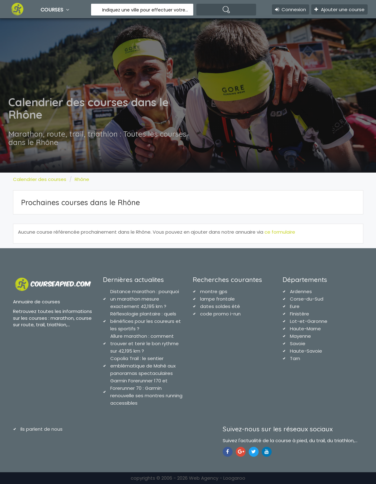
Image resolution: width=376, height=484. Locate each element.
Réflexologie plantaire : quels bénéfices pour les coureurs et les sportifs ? (145, 321)
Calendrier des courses (39, 179)
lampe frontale (217, 299)
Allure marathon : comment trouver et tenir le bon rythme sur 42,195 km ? (144, 343)
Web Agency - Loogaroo (217, 478)
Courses (56, 10)
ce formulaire (280, 232)
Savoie (297, 343)
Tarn (295, 358)
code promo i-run (220, 313)
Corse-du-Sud (306, 299)
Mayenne (300, 336)
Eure (294, 306)
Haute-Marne (305, 328)
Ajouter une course (339, 9)
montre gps (213, 291)
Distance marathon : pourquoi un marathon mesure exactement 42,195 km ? (144, 299)
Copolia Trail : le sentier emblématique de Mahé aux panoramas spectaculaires (143, 365)
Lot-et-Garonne (308, 321)
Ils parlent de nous (41, 429)
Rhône (82, 179)
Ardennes (301, 291)
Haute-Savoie (306, 351)
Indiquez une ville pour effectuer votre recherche (145, 10)
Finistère (299, 313)
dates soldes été (220, 306)
